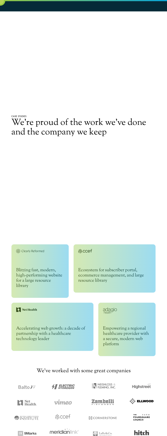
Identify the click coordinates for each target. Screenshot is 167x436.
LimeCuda (16, 5)
